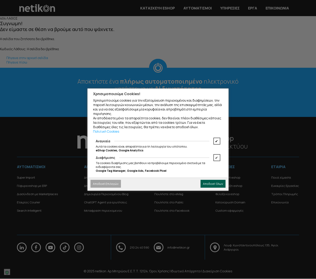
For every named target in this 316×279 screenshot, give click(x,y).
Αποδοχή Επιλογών (105, 184)
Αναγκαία (103, 141)
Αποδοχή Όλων (213, 184)
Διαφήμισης (105, 157)
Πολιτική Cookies (106, 131)
